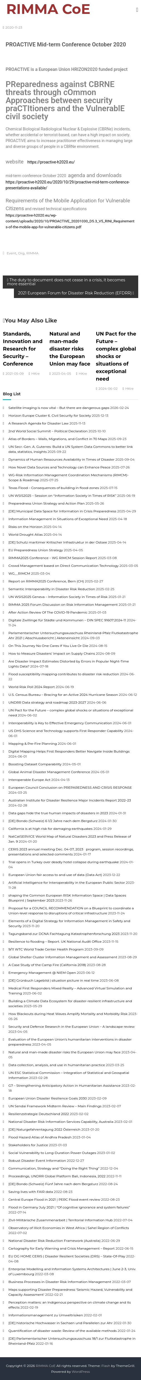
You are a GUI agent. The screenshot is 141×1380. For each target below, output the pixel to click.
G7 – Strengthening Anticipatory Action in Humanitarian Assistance (64, 1085)
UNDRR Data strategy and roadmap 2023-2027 (47, 702)
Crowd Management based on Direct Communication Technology (63, 566)
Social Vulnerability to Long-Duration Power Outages (52, 1153)
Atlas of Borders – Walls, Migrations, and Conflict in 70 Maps (57, 439)
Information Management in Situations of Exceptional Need (58, 519)
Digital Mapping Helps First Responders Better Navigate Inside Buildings (69, 751)
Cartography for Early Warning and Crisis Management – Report (61, 1248)
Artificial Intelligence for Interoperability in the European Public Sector (66, 882)
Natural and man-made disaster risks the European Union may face (70, 349)
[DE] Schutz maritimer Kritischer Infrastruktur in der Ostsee (57, 542)
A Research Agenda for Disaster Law (38, 423)
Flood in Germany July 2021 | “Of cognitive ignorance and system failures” (69, 1207)
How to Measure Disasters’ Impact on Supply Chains (51, 653)
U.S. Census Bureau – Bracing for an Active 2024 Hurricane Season (63, 695)
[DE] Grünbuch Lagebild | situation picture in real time (53, 980)
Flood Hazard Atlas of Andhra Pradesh (39, 1137)
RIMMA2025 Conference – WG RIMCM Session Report (52, 558)
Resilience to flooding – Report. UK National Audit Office (55, 941)
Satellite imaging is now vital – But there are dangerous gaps (58, 408)
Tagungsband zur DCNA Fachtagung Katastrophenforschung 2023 (64, 934)
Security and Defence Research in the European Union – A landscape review (71, 1026)
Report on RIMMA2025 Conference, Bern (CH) (46, 581)
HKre (35, 373)
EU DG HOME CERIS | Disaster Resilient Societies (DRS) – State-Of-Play (66, 1256)
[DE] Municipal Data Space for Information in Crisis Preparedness (62, 511)
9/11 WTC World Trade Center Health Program (46, 949)
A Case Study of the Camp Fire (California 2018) (47, 965)
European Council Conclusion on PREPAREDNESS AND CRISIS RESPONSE (70, 787)
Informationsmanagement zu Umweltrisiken (45, 1315)
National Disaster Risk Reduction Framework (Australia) (54, 1240)
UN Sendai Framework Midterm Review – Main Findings (55, 1106)
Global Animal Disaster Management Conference (49, 772)
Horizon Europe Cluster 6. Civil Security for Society (49, 415)
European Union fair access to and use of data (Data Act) (55, 875)
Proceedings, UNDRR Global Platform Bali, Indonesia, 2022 (56, 1176)
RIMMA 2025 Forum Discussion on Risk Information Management (63, 604)
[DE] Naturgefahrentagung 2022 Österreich (44, 1129)
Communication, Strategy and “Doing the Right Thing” (53, 1168)
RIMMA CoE (48, 9)
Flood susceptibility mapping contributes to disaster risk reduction (63, 674)
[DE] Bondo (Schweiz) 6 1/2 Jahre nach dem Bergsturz (53, 821)
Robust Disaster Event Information (37, 1160)
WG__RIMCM (19, 573)
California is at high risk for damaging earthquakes (50, 828)
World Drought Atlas (25, 534)
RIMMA (32, 253)
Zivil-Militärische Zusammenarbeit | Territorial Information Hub (60, 1220)
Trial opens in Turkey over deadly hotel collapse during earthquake (63, 862)
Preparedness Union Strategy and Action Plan (46, 503)
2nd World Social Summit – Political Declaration (48, 431)
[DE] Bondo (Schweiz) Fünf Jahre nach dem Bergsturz (53, 1184)
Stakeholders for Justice (28, 1145)
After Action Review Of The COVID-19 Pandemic (47, 612)
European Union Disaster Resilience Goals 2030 (47, 1098)
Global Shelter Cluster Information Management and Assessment (62, 957)
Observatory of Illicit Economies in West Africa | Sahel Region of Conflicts (68, 1228)
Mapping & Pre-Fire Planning (32, 743)
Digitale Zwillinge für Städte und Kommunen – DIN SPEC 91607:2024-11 (67, 620)
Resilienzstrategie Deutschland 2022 (38, 1114)
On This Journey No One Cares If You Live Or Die (48, 646)
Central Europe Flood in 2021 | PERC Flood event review (54, 1199)
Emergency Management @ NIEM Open (42, 973)
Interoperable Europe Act (29, 780)
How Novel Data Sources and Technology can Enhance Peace (59, 467)
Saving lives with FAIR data (30, 1192)
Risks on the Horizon (25, 527)
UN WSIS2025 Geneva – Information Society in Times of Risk (58, 597)
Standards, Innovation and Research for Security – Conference (23, 349)
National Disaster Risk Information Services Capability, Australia (60, 1122)
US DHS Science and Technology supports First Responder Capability (65, 731)
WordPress (81, 1371)
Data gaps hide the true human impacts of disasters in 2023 (58, 813)
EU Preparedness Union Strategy (35, 550)
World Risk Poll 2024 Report (31, 687)
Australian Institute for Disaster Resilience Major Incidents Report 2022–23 (69, 800)
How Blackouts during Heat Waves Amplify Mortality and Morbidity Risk (67, 1014)
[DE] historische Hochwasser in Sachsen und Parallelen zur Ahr (60, 1323)
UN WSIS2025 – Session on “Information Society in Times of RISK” (62, 495)
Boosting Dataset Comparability (34, 764)
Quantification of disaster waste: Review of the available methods (62, 1331)
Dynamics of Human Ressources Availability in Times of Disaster (61, 459)
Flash (105, 1366)
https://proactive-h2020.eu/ (51, 162)
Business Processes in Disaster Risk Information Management (59, 1282)
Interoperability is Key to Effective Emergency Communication (60, 723)
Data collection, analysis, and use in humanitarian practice (56, 1065)
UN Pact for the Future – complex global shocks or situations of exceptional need (116, 356)
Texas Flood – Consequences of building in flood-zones (53, 488)
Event (11, 253)
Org (21, 253)
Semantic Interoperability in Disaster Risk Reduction (51, 589)
